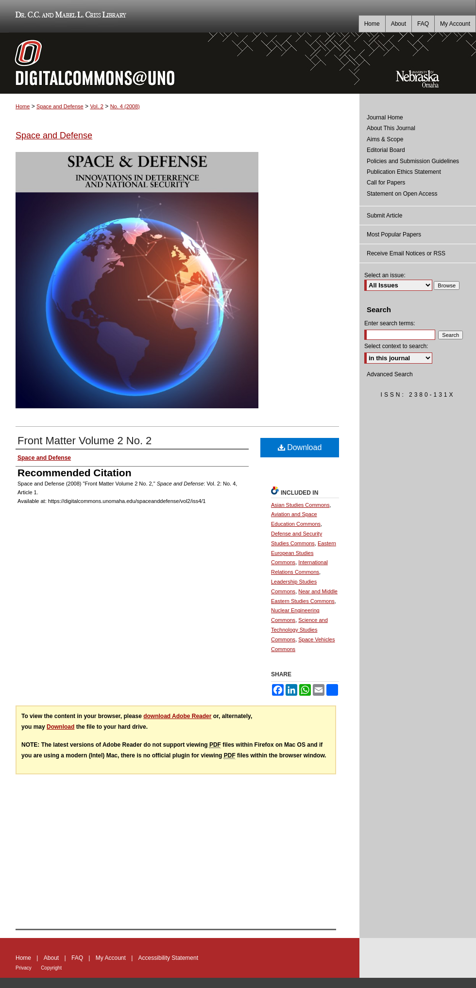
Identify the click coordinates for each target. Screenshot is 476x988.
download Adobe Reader (177, 716)
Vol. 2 (96, 106)
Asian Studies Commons (300, 505)
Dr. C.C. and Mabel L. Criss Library (69, 16)
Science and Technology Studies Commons (299, 629)
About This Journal (391, 128)
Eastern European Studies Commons (303, 553)
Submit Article (384, 215)
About (51, 958)
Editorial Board (386, 150)
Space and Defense (60, 106)
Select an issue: (385, 275)
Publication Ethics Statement (404, 171)
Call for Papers (386, 182)
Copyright (51, 968)
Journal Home (385, 117)
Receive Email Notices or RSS (406, 253)
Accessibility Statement (168, 958)
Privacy (24, 968)
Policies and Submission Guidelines (413, 161)
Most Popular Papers (394, 234)
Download (300, 447)
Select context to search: (396, 346)
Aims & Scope (385, 139)
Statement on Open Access (402, 193)
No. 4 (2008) (125, 106)
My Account (111, 958)
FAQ (77, 958)
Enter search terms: (389, 323)
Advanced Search (390, 374)
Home (23, 106)
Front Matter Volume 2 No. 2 (84, 441)
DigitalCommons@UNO (179, 63)
